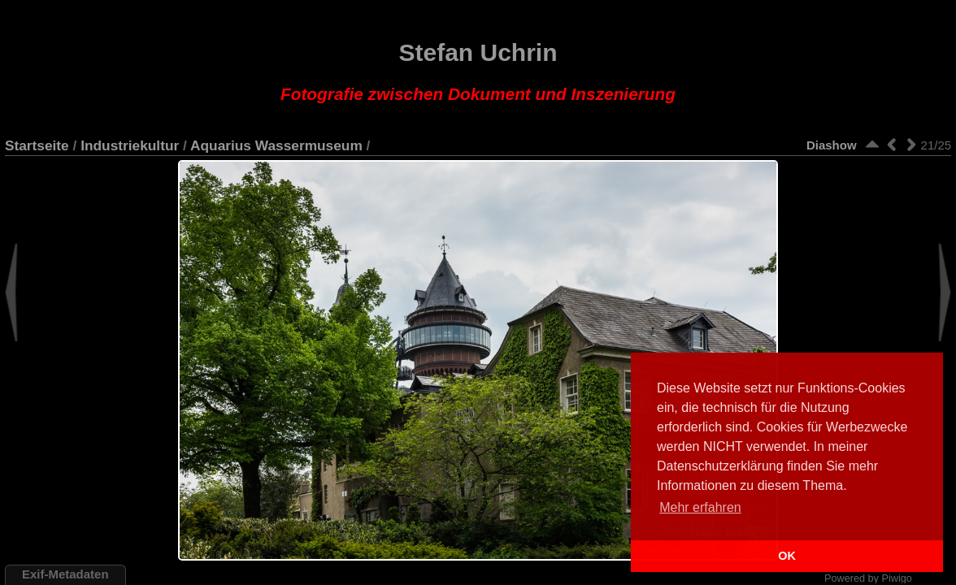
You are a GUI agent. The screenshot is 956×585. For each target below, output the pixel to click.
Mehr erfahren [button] (700, 507)
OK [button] (787, 555)
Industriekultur (129, 145)
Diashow (831, 145)
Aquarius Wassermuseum (276, 145)
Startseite (37, 145)
